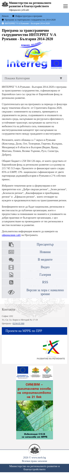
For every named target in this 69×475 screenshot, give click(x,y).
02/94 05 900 (18, 323)
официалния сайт (11, 235)
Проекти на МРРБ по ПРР (24, 331)
